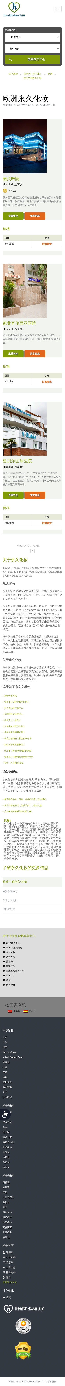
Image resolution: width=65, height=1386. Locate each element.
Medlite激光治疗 (14, 947)
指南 (5, 1047)
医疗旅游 (13, 73)
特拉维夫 (7, 1217)
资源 (5, 1072)
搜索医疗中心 (36, 59)
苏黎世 (6, 1237)
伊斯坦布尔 (8, 1142)
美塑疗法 (10, 966)
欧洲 (50, 73)
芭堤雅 (6, 1187)
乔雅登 (9, 961)
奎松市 (6, 1202)
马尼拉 (6, 1167)
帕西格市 (7, 1222)
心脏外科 (10, 1257)
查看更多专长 (10, 1282)
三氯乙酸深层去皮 (15, 970)
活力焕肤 (10, 957)
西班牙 (18, 329)
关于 (5, 1092)
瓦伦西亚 (7, 1227)
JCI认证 (12, 190)
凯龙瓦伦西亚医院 (19, 323)
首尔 (5, 1207)
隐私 (5, 1077)
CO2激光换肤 (13, 943)
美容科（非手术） (33, 73)
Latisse (9, 975)
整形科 (9, 1262)
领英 (7, 1297)
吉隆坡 (6, 1152)
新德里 (6, 1182)
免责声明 (7, 1087)
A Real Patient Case (13, 1057)
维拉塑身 (10, 984)
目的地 (6, 1062)
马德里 (6, 1157)
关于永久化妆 (10, 900)
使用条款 (7, 1082)
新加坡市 (7, 1212)
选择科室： (11, 30)
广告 (5, 1042)
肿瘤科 (9, 1252)
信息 (5, 1067)
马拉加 (6, 1162)
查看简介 (13, 215)
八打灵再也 (8, 1197)
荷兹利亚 (7, 1137)
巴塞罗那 (7, 1122)
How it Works (9, 1052)
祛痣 (8, 980)
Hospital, (8, 184)
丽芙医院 (11, 179)
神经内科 (10, 1272)
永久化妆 (10, 952)
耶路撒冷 (7, 1147)
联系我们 (7, 1097)
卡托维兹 (7, 1232)
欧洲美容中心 (10, 891)
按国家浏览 (9, 909)
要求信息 (35, 215)
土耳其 (18, 184)
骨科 (8, 1277)
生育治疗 (10, 1268)
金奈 (5, 1127)
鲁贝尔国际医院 (17, 461)
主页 (5, 1037)
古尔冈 (6, 1132)
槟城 (5, 1192)
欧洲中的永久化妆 (33, 78)
